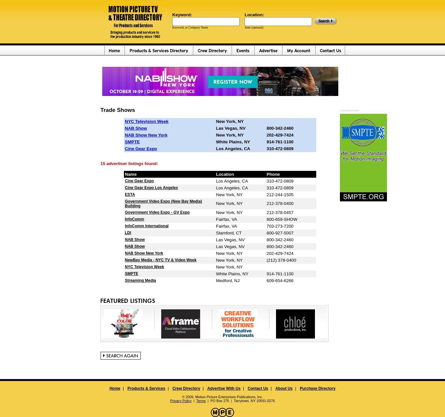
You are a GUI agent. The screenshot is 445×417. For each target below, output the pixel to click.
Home (115, 388)
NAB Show (136, 128)
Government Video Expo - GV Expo (157, 212)
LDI (128, 233)
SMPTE (132, 141)
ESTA (130, 194)
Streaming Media (140, 280)
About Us (284, 388)
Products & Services (146, 388)
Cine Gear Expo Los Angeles (151, 187)
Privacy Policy (181, 401)
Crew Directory (186, 388)
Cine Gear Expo (141, 148)
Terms (201, 401)
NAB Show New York (146, 135)
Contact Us (258, 388)
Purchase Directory (317, 388)
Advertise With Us (224, 388)
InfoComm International (147, 226)
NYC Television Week (146, 121)
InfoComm (134, 219)
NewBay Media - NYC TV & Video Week (161, 260)
